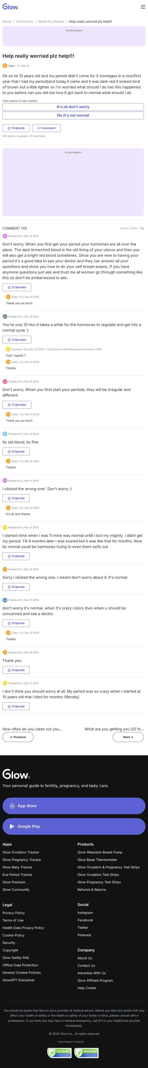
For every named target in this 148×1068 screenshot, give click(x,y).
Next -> (128, 737)
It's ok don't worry (73, 107)
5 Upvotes (17, 287)
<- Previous (18, 737)
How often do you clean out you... (32, 729)
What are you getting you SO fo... (114, 729)
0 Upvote (16, 128)
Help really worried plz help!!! (90, 21)
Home (6, 21)
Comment (46, 128)
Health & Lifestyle (51, 21)
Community (24, 21)
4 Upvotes (17, 339)
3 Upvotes (17, 404)
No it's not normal (73, 115)
